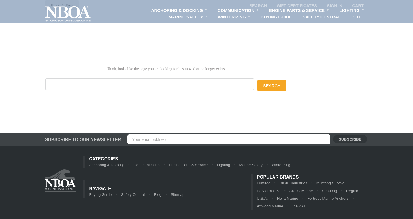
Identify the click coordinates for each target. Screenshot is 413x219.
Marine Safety (186, 18)
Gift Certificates (295, 5)
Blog (358, 17)
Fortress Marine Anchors (307, 199)
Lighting (351, 11)
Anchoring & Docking (178, 11)
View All (283, 207)
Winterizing (233, 18)
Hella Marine (267, 199)
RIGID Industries (292, 183)
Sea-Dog (312, 191)
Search (256, 5)
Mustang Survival (330, 183)
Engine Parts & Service (299, 11)
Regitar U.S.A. (341, 191)
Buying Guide (275, 17)
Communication (237, 11)
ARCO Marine (284, 191)
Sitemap (176, 195)
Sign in (334, 5)
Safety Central (321, 17)
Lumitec (263, 183)
